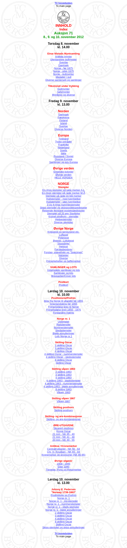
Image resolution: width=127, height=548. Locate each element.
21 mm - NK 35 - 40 (63, 434)
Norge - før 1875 (63, 68)
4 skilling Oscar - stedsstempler (63, 357)
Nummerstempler (63, 327)
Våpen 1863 (63, 392)
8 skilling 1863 (63, 389)
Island (63, 123)
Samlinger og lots (63, 273)
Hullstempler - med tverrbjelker (63, 198)
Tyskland (63, 138)
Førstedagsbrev (63, 249)
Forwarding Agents (63, 312)
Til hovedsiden (63, 3)
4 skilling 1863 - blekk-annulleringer (63, 386)
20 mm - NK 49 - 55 (63, 439)
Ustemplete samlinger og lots (63, 270)
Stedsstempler (63, 330)
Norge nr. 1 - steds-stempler (63, 506)
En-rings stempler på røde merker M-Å (63, 193)
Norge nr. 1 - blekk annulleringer (64, 509)
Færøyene (63, 117)
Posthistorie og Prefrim (63, 495)
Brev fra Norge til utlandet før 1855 (63, 300)
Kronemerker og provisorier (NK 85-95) (64, 454)
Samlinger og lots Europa (63, 162)
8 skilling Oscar (63, 359)
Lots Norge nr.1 (63, 336)
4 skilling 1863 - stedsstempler (64, 380)
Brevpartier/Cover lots (63, 275)
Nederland (63, 147)
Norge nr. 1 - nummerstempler (63, 504)
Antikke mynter (63, 56)
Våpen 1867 (63, 401)
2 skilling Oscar (63, 345)
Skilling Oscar (63, 362)
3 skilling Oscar (63, 348)
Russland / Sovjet (63, 156)
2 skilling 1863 (63, 371)
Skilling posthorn (63, 410)
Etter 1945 (63, 466)
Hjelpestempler (63, 219)
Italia (63, 153)
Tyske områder (63, 141)
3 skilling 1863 (63, 374)
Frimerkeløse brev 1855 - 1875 (63, 309)
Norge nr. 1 (63, 498)
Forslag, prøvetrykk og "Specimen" (63, 252)
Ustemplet (63, 321)
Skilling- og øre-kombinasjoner (63, 419)
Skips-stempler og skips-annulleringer (63, 527)
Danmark (63, 65)
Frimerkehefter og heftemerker (63, 261)
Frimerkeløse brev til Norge (63, 306)
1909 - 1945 (63, 463)
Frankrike (63, 144)
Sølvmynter (63, 91)
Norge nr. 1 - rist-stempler (63, 501)
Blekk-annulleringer (63, 333)
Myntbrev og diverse (63, 94)
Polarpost (63, 237)
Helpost (63, 246)
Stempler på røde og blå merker (63, 195)
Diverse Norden (63, 129)
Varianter (63, 255)
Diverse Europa (63, 159)
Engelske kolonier (64, 171)
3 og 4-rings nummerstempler (63, 204)
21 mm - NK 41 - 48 (63, 437)
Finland (63, 120)
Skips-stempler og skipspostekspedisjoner (63, 207)
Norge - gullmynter (63, 74)
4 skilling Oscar (63, 351)
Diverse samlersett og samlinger (63, 79)
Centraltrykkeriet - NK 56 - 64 (63, 448)
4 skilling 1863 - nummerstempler (63, 383)
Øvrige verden (63, 174)
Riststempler (63, 324)
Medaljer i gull (63, 77)
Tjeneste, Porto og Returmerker (63, 469)
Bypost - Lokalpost (63, 240)
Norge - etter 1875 (63, 71)
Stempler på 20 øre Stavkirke (63, 213)
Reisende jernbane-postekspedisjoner (63, 210)
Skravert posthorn (64, 428)
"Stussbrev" (63, 243)
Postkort (63, 284)
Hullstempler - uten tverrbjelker (63, 201)
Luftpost (63, 234)
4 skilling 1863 (63, 377)
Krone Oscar (63, 431)
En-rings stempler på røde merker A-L (63, 190)
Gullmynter (63, 88)
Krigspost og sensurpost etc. (63, 231)
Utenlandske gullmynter (63, 59)
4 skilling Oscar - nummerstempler (63, 354)
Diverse (63, 258)
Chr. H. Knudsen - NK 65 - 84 (63, 451)
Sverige (63, 62)
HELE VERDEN (63, 177)
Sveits (63, 150)
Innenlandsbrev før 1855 (63, 303)
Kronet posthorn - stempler (63, 216)
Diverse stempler (63, 222)
